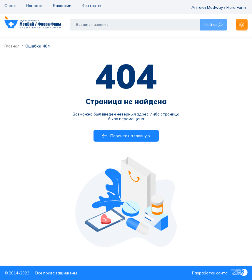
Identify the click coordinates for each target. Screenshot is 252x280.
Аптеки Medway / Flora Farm (221, 5)
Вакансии (61, 5)
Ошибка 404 (37, 46)
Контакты (90, 5)
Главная (11, 46)
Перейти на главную (126, 135)
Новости (33, 5)
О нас (9, 5)
